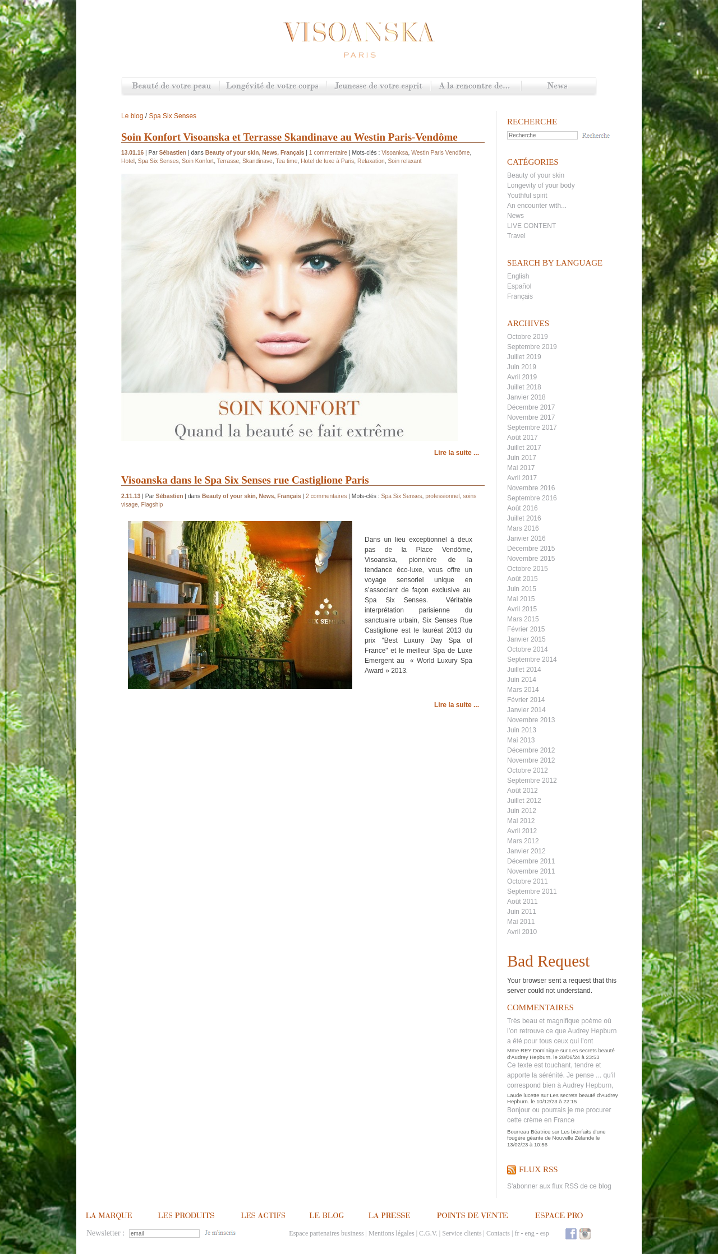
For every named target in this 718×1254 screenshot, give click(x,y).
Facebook (571, 1233)
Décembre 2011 (531, 861)
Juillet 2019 (524, 357)
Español (519, 286)
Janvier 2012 (526, 851)
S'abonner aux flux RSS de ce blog (559, 1186)
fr (516, 1233)
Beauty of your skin (535, 175)
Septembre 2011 (532, 891)
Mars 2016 (523, 528)
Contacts (498, 1233)
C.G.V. (428, 1233)
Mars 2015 (523, 619)
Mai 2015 (521, 599)
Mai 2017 (521, 468)
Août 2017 (522, 438)
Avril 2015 (522, 609)
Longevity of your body (541, 185)
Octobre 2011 (527, 881)
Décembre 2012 (531, 750)
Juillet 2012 (524, 801)
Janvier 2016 (526, 538)
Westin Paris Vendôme (440, 153)
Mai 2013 (521, 740)
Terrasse (228, 161)
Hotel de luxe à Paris (327, 161)
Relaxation (371, 161)
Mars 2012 (523, 841)
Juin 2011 (521, 912)
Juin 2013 (521, 730)
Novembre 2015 (531, 559)
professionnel (442, 496)
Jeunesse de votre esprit (378, 86)
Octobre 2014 (527, 649)
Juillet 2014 (524, 670)
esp (544, 1233)
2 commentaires (326, 496)
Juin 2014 (521, 680)
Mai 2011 (521, 922)
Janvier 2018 (526, 397)
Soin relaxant (404, 161)
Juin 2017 (521, 458)
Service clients (461, 1233)
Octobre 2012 (527, 770)
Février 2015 (526, 629)
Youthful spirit (527, 195)
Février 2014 (526, 700)
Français (520, 296)
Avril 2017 (522, 478)
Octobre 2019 (527, 337)
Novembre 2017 (531, 417)
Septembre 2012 (532, 780)
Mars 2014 (523, 690)
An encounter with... (537, 206)
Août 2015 (522, 579)
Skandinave (257, 161)
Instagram (585, 1233)
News (558, 86)
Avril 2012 (522, 831)
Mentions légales (392, 1233)
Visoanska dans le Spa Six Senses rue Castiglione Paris (245, 480)
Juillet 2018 (524, 387)
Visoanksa (394, 153)
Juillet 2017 (524, 448)
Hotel (128, 161)
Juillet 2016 (524, 518)
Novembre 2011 (531, 871)
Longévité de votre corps (272, 86)
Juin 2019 (521, 367)
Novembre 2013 (531, 720)
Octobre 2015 (527, 569)
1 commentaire (328, 153)
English (518, 276)
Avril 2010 (522, 932)
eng (529, 1233)
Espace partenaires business (326, 1233)
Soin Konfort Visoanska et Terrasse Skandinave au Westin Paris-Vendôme (289, 137)
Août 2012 (522, 791)
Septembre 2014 (532, 659)
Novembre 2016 (531, 488)
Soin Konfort (198, 161)
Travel (516, 236)
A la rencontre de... (476, 86)
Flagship (152, 504)
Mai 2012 (521, 821)
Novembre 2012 (531, 760)
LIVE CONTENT (531, 226)
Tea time (286, 161)
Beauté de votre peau (170, 86)
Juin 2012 (521, 811)
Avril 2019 (522, 377)
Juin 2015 (521, 589)
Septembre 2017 (532, 427)
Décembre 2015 (531, 548)
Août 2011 (522, 901)
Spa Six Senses (172, 116)
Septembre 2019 (532, 347)
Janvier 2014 (526, 710)
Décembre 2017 (531, 407)
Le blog (132, 116)
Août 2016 (522, 508)
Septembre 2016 (532, 498)
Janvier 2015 (526, 639)
